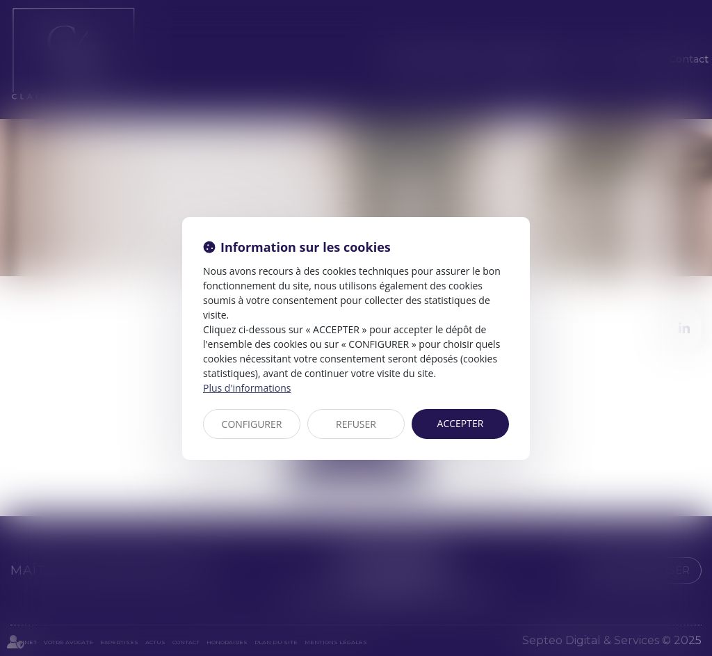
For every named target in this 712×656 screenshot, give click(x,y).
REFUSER (356, 424)
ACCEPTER (460, 423)
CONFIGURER (252, 424)
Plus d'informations (247, 387)
